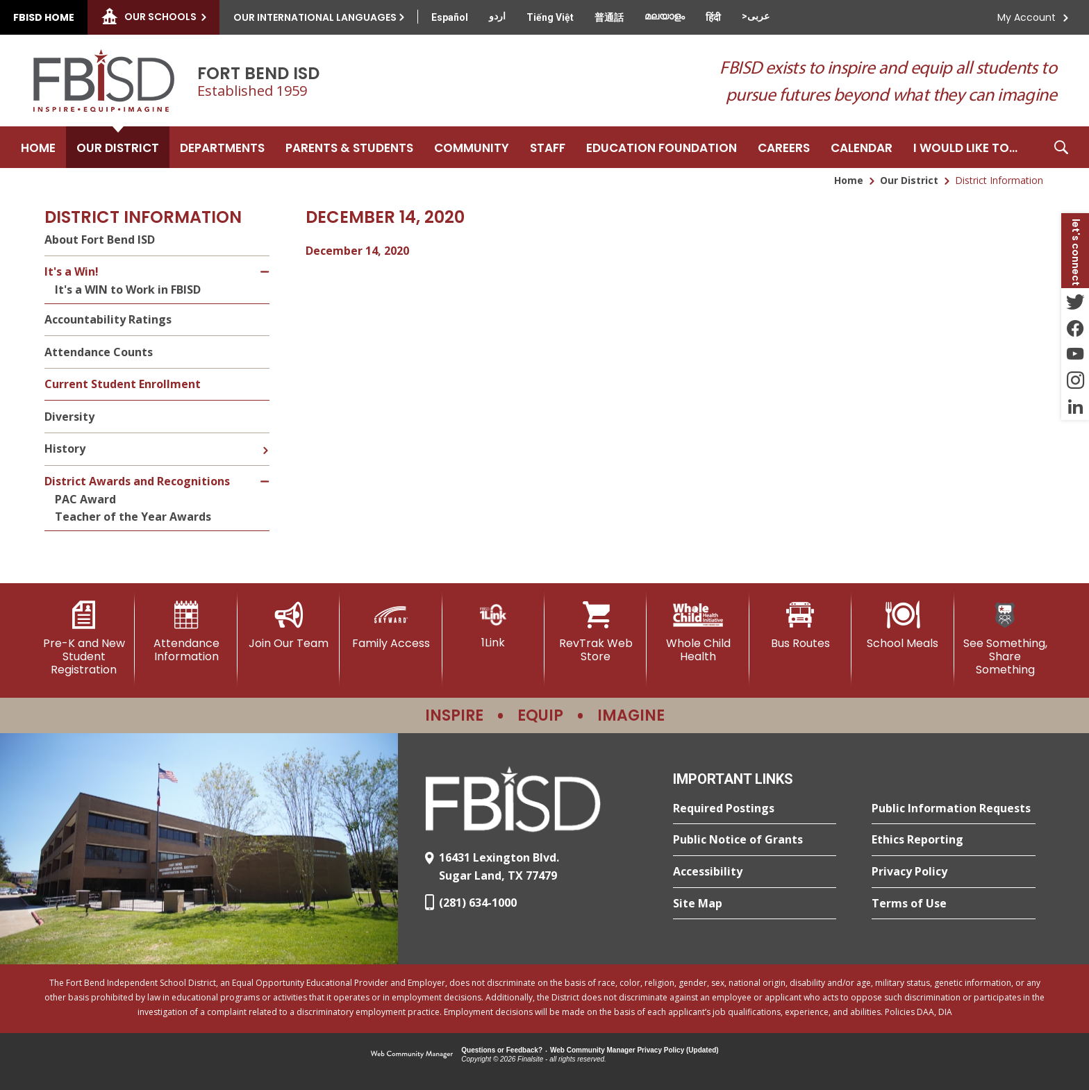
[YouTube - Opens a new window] (1075, 354)
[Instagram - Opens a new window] (1075, 380)
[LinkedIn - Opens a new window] (1075, 406)
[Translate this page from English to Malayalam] (665, 16)
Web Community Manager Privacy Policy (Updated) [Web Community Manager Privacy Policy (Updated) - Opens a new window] (634, 1050)
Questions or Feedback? (501, 1050)
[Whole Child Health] (698, 632)
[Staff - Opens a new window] (547, 147)
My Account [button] (1026, 17)
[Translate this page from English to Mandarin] (609, 17)
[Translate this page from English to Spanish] (449, 17)
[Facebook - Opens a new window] (1075, 327)
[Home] (38, 147)
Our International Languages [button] (315, 17)
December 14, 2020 (357, 250)
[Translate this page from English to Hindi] (713, 17)
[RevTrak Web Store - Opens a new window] (595, 632)
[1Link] (493, 625)
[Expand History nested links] (265, 440)
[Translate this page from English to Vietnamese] (550, 17)
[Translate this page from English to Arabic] (755, 16)
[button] (1061, 147)
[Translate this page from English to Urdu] (497, 16)
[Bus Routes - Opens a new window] (800, 625)
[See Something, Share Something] (1005, 639)
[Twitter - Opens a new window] (1075, 301)
